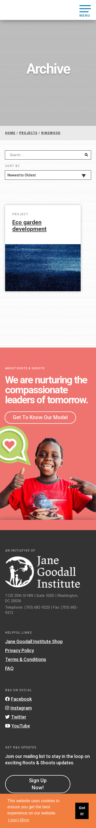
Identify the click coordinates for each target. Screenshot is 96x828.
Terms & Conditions (25, 659)
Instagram (18, 708)
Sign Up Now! (38, 784)
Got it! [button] (82, 811)
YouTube (17, 726)
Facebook (18, 699)
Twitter (15, 717)
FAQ (9, 668)
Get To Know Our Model (40, 417)
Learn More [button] (18, 820)
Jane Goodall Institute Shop (34, 641)
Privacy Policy (19, 650)
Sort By (12, 166)
